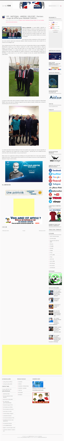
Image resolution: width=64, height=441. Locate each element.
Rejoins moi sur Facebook (10, 5)
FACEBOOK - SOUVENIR (22, 388)
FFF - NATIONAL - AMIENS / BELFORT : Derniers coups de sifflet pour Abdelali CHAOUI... (24, 17)
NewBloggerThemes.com (42, 437)
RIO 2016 (51, 265)
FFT (50, 252)
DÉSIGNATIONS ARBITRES (54, 240)
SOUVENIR (51, 267)
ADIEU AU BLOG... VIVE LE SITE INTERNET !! (57, 299)
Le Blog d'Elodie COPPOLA (7, 381)
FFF (37, 20)
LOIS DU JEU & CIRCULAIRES (8, 399)
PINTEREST (20, 394)
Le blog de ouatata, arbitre (7, 383)
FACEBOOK (20, 381)
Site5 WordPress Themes (25, 437)
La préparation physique (7, 415)
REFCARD (51, 263)
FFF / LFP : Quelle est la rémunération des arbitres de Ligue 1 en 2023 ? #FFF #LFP (57, 293)
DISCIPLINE (52, 238)
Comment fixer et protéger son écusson (57, 306)
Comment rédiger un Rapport (8, 413)
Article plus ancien (42, 230)
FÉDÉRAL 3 (35, 20)
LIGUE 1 (51, 259)
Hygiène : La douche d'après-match (9, 427)
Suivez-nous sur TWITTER (8, 5)
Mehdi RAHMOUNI (14, 22)
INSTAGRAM (20, 392)
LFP (50, 256)
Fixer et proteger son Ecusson (8, 409)
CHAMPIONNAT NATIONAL (29, 20)
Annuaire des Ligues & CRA (8, 404)
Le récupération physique (7, 423)
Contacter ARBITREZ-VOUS (6, 389)
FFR (50, 250)
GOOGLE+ (20, 383)
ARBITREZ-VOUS (31, 436)
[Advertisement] (23, 207)
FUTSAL (51, 254)
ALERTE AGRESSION (53, 236)
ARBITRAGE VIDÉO (6, 393)
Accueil (24, 230)
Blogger (40, 436)
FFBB (51, 244)
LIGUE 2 (51, 261)
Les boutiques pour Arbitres (8, 407)
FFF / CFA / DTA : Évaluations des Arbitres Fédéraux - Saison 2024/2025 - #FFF (57, 313)
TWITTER (20, 390)
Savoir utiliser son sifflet (7, 411)
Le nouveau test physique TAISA (8, 417)
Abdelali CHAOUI (22, 20)
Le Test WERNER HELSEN (7, 425)
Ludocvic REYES (8, 22)
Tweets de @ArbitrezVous (53, 106)
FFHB (51, 248)
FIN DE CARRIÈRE (41, 20)
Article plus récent (5, 230)
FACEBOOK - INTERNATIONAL (23, 386)
